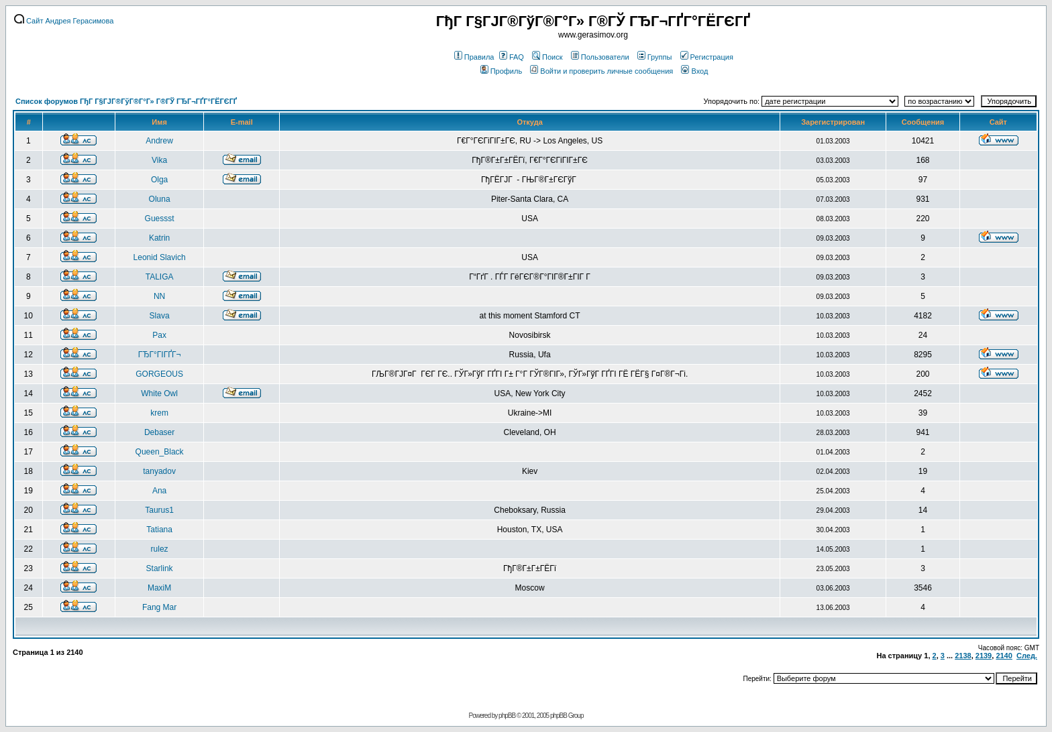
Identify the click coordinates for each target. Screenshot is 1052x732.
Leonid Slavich (160, 257)
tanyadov (159, 471)
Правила (474, 57)
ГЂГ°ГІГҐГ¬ (159, 354)
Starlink (159, 568)
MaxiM (159, 588)
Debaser (159, 432)
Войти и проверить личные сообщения (601, 71)
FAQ (511, 57)
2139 (984, 656)
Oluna (159, 199)
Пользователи (600, 57)
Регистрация (706, 57)
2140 (1004, 656)
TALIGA (160, 277)
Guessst (159, 218)
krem (159, 413)
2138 (963, 656)
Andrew (159, 140)
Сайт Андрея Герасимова (63, 21)
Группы (654, 57)
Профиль (501, 71)
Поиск (547, 57)
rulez (159, 549)
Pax (159, 335)
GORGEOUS (159, 374)
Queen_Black (160, 451)
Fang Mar (159, 607)
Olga (159, 179)
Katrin (159, 238)
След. (1026, 656)
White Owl (159, 393)
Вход (694, 71)
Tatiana (159, 529)
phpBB (506, 715)
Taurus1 (159, 510)
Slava (160, 315)
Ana (159, 490)
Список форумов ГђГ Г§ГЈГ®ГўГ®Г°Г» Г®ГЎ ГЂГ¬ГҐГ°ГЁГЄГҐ (126, 101)
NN (159, 296)
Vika (159, 160)
